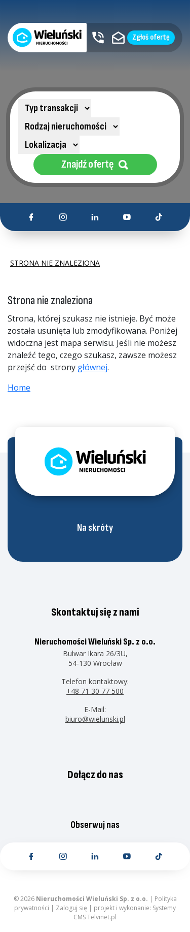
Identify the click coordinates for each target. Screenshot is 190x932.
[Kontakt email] (118, 38)
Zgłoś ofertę (151, 37)
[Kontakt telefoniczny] (98, 38)
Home (19, 387)
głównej (92, 367)
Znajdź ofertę (95, 164)
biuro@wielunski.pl (95, 719)
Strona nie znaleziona (55, 263)
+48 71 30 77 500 (95, 691)
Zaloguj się (71, 908)
